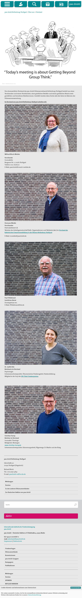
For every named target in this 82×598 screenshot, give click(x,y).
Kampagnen (9, 562)
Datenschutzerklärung (34, 595)
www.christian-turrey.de (13, 445)
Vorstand (39, 12)
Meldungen (9, 481)
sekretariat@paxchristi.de (16, 539)
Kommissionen (10, 555)
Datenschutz (17, 541)
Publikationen (10, 565)
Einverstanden (75, 588)
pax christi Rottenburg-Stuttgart (16, 12)
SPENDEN (8, 580)
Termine (7, 485)
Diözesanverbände (11, 552)
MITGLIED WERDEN (11, 584)
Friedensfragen (10, 548)
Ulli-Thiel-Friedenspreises (29, 376)
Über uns (31, 12)
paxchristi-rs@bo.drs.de (17, 474)
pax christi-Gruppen (12, 559)
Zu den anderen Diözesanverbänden (17, 489)
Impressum (8, 541)
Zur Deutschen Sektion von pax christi (17, 492)
